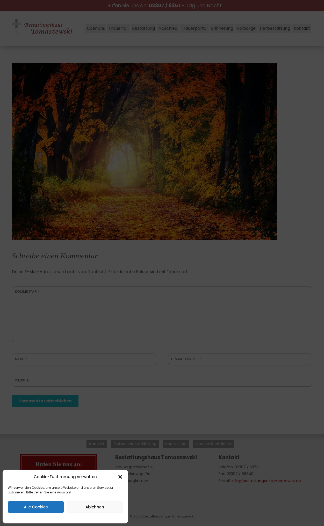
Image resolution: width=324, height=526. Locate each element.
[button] (120, 476)
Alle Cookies (36, 507)
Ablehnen (94, 507)
